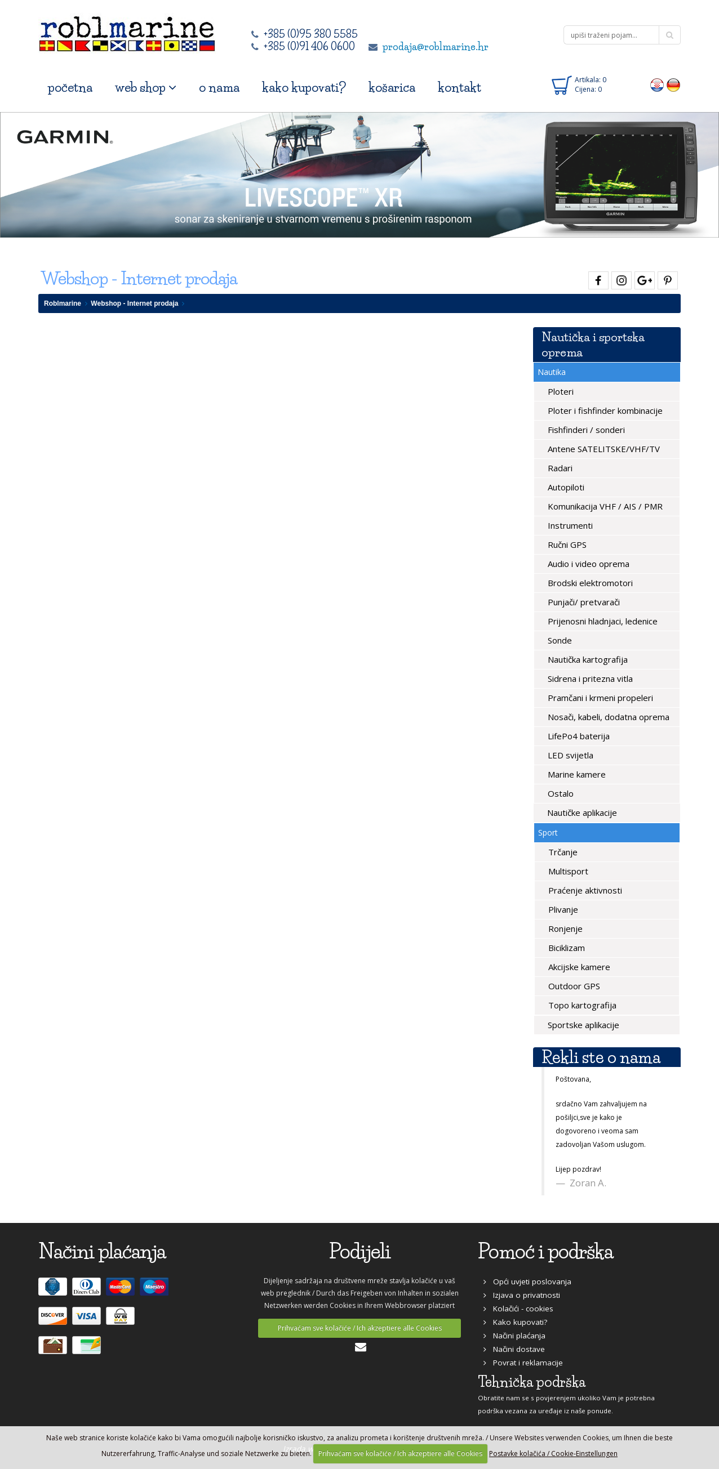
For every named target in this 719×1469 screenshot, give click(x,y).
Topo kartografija (581, 1005)
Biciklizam (565, 947)
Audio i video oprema (587, 563)
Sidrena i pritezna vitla (589, 678)
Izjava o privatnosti (521, 1295)
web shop (145, 87)
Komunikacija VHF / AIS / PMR (604, 506)
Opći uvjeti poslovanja (527, 1281)
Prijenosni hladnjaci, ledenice (601, 621)
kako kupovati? (304, 87)
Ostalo (559, 793)
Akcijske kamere (578, 966)
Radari (558, 468)
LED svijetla (569, 755)
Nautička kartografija (586, 659)
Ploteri (559, 391)
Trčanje (562, 852)
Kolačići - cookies (518, 1308)
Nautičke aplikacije (581, 812)
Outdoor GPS (573, 986)
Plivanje (562, 909)
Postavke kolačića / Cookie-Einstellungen (553, 1453)
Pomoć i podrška (545, 1251)
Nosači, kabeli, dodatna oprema (607, 716)
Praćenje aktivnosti (584, 890)
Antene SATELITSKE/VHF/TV (602, 448)
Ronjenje (564, 928)
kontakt (459, 87)
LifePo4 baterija (577, 736)
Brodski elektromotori (589, 582)
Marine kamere (575, 774)
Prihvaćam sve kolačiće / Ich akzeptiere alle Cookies (360, 1328)
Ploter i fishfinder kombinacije (604, 410)
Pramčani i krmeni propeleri (599, 697)
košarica (392, 87)
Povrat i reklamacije (523, 1363)
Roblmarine (62, 303)
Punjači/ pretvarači (582, 602)
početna (70, 87)
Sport (548, 832)
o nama (219, 87)
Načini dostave (514, 1349)
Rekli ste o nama (601, 1057)
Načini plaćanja (514, 1335)
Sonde (558, 640)
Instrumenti (569, 525)
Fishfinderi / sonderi (585, 429)
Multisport (567, 871)
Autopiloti (564, 487)
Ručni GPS (566, 544)
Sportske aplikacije (582, 1024)
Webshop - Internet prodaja (134, 303)
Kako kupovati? (515, 1322)
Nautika (552, 372)
